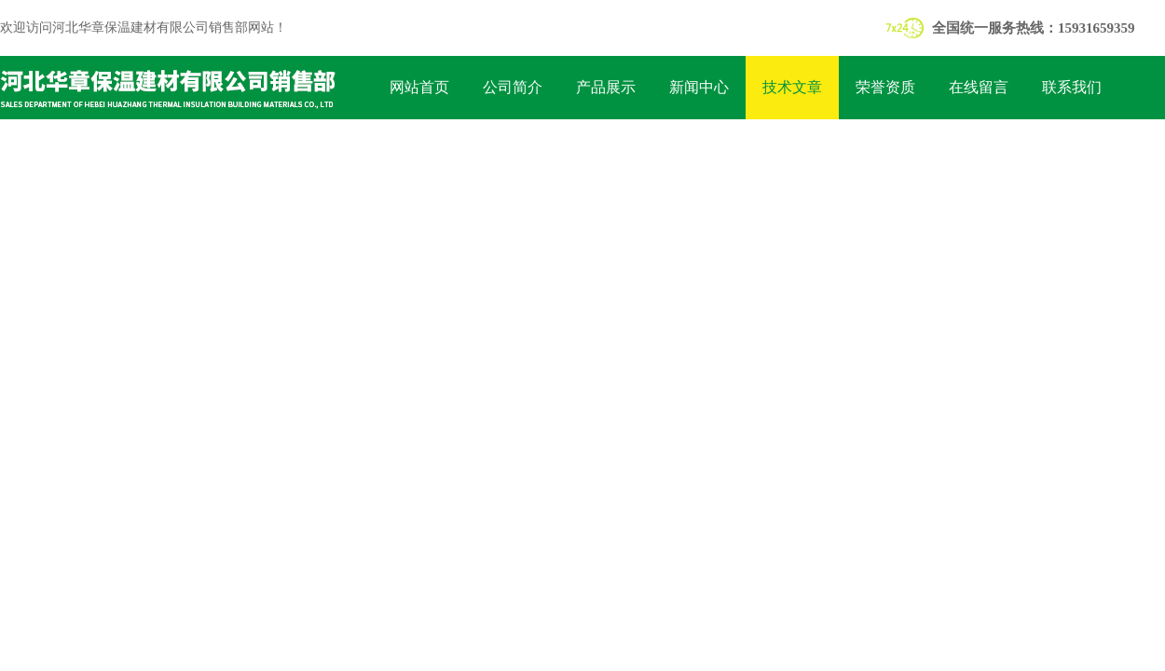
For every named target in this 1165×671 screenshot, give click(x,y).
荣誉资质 (885, 87)
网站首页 (419, 87)
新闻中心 (699, 87)
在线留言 (978, 87)
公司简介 (512, 87)
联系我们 (1072, 87)
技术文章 (792, 87)
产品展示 (606, 87)
